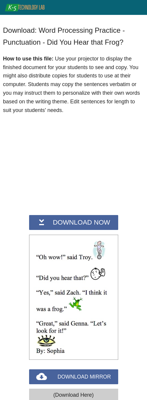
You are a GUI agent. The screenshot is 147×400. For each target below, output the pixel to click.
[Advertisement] (73, 163)
